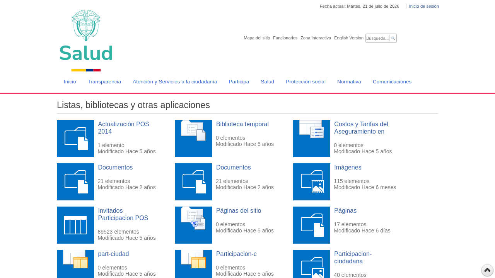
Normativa (349, 82)
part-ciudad (113, 254)
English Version (349, 38)
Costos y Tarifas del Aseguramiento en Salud (361, 131)
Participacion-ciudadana (353, 257)
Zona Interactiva (315, 38)
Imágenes (347, 167)
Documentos (115, 167)
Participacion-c (236, 254)
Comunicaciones (392, 82)
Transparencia (104, 82)
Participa (239, 82)
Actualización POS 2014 (123, 128)
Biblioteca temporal (242, 124)
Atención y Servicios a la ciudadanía (175, 82)
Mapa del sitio (257, 38)
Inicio (70, 82)
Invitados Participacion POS (123, 214)
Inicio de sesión (424, 6)
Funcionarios (285, 38)
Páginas (345, 210)
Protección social (306, 82)
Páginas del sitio (238, 210)
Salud (267, 82)
